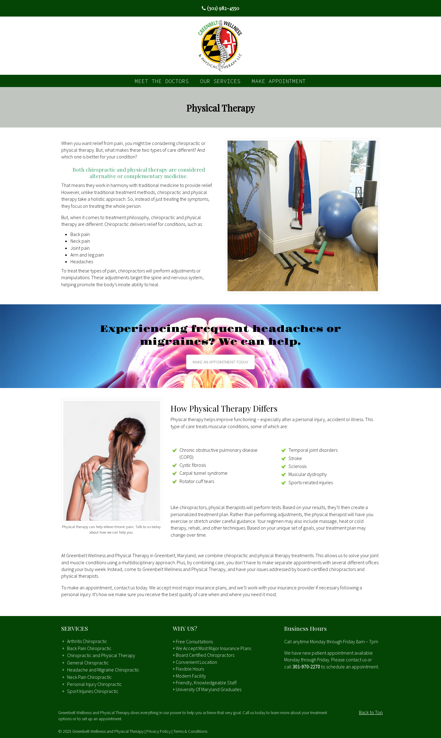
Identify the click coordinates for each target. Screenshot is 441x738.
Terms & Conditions (190, 731)
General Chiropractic (88, 663)
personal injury (76, 594)
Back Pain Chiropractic (89, 648)
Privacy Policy (158, 731)
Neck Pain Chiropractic (89, 677)
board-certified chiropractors (326, 569)
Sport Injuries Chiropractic (93, 691)
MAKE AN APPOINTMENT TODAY (220, 362)
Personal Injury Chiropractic (94, 684)
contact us (124, 587)
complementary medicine (155, 175)
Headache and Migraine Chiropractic (103, 670)
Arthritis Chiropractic (87, 641)
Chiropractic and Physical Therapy (101, 655)
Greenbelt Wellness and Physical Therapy (220, 46)
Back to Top (371, 712)
